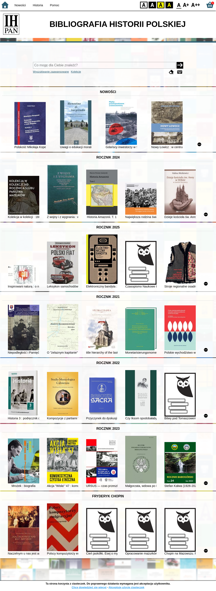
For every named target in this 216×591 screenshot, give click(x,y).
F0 (179, 4)
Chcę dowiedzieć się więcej (89, 587)
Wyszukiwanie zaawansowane (51, 71)
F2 (196, 4)
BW (152, 4)
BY (169, 4)
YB (160, 4)
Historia (38, 5)
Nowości (20, 5)
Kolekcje (76, 71)
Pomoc (54, 5)
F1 (186, 4)
